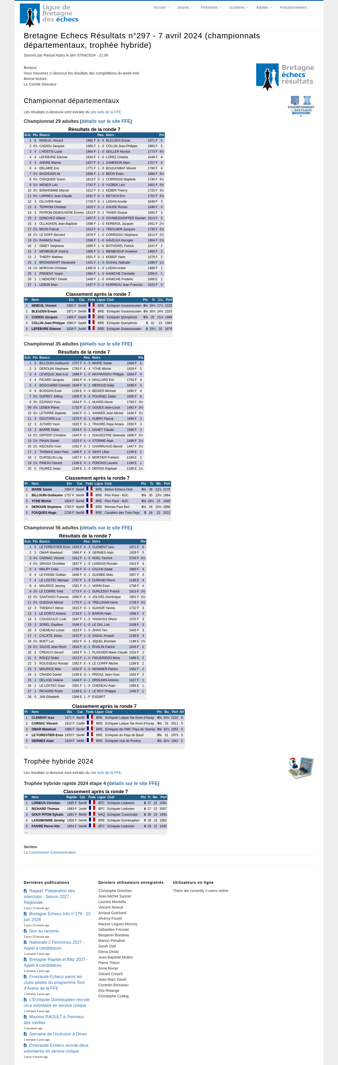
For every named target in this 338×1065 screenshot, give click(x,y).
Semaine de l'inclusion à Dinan (58, 1034)
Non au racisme (44, 931)
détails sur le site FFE (106, 121)
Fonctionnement (295, 7)
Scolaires (238, 7)
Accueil (161, 7)
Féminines (211, 7)
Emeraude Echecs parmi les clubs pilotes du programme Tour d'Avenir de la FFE (54, 982)
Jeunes (185, 7)
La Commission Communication (50, 852)
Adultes (264, 7)
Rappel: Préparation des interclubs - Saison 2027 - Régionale (49, 897)
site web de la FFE (106, 112)
